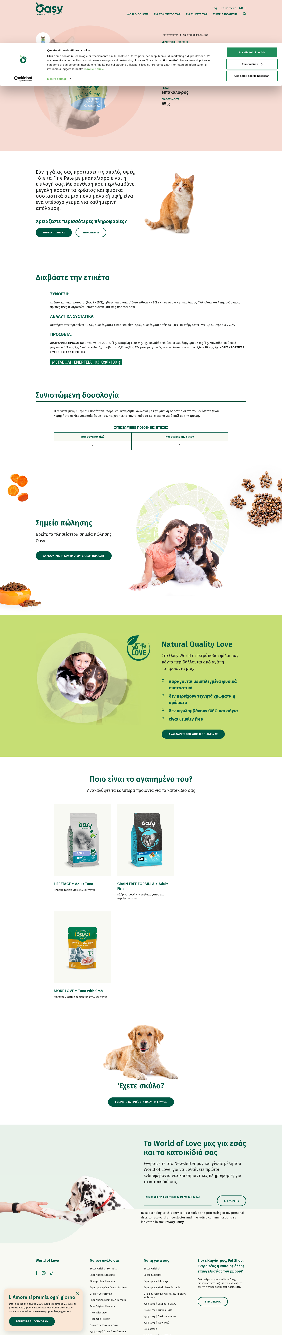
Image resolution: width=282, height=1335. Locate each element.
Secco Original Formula (103, 1170)
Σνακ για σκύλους (100, 1264)
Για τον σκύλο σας (105, 1162)
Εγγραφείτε (231, 1102)
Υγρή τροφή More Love (157, 1262)
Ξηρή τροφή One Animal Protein (108, 1189)
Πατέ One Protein (100, 1220)
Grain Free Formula (101, 1195)
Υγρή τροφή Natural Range (105, 1258)
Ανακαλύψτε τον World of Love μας (193, 734)
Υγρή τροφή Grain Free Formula (108, 1233)
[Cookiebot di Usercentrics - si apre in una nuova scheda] (23, 36)
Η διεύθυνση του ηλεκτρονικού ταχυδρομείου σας (172, 1099)
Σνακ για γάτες (152, 1268)
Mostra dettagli (57, 35)
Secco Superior (152, 1176)
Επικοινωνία (92, 232)
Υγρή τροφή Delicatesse (157, 1237)
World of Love (47, 1162)
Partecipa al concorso (32, 1321)
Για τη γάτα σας (156, 1162)
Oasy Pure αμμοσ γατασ (157, 1274)
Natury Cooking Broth (156, 1249)
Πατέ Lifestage (98, 1214)
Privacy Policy (174, 1124)
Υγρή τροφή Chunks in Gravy (160, 1205)
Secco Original (152, 1170)
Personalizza (252, 21)
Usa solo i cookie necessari (252, 32)
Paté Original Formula (102, 1208)
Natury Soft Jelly (99, 1252)
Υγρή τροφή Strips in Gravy (105, 1245)
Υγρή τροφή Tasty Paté (102, 1239)
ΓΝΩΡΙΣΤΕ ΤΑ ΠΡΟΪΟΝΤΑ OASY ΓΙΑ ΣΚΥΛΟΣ (141, 1003)
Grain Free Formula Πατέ (104, 1227)
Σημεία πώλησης (54, 232)
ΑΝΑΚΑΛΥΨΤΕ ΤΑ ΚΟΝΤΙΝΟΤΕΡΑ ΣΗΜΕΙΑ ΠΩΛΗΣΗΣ (73, 555)
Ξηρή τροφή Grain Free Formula (108, 1201)
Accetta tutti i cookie (252, 9)
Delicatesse (150, 1230)
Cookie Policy (93, 25)
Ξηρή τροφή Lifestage (102, 1176)
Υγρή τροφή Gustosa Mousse (160, 1218)
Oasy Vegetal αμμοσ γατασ (159, 1281)
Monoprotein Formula (102, 1183)
